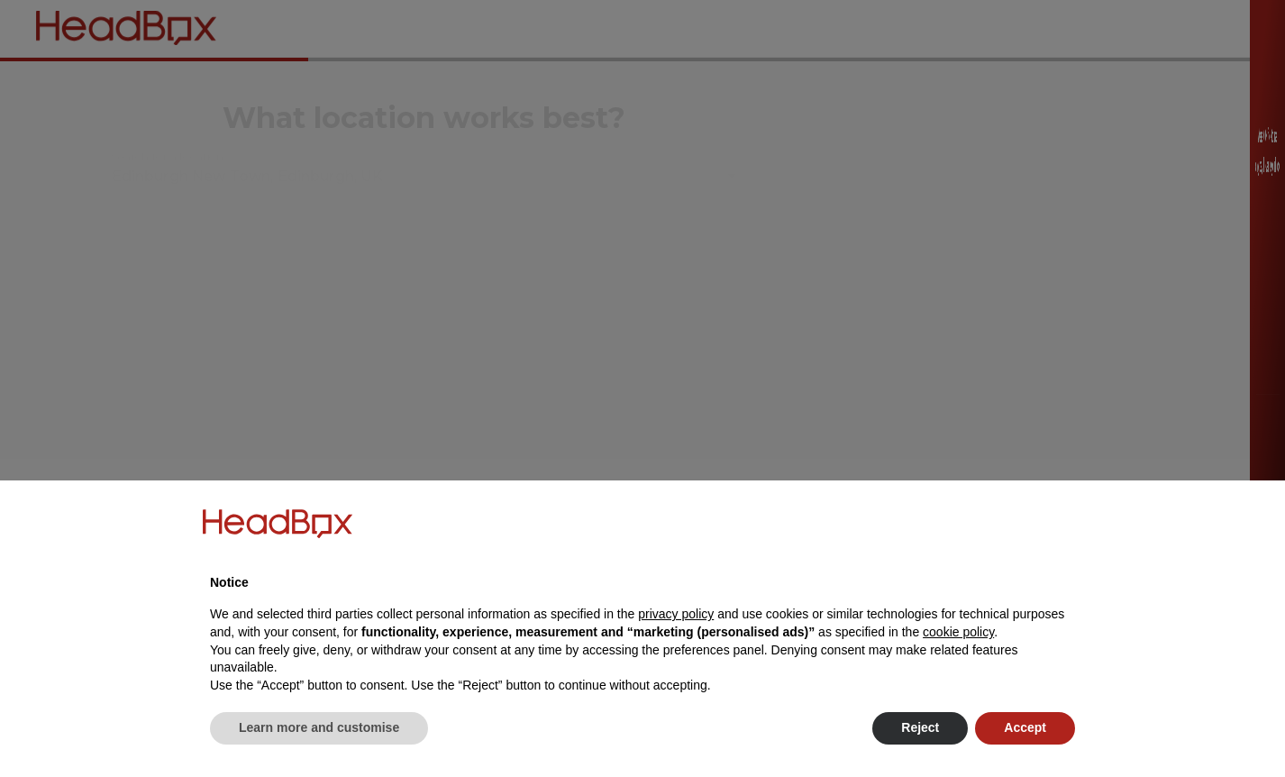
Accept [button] (1025, 727)
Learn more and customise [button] (319, 727)
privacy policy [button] (676, 614)
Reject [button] (920, 727)
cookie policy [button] (958, 632)
